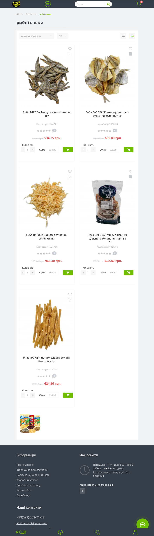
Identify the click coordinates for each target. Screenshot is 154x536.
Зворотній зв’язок (27, 480)
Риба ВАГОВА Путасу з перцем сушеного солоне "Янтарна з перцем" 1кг (107, 238)
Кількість (27, 145)
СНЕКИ (28, 14)
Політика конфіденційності (33, 475)
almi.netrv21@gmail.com (32, 523)
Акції (21, 532)
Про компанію (25, 464)
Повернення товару (29, 485)
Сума (42, 149)
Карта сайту (24, 490)
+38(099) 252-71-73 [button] (30, 517)
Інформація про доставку (32, 469)
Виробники (23, 495)
